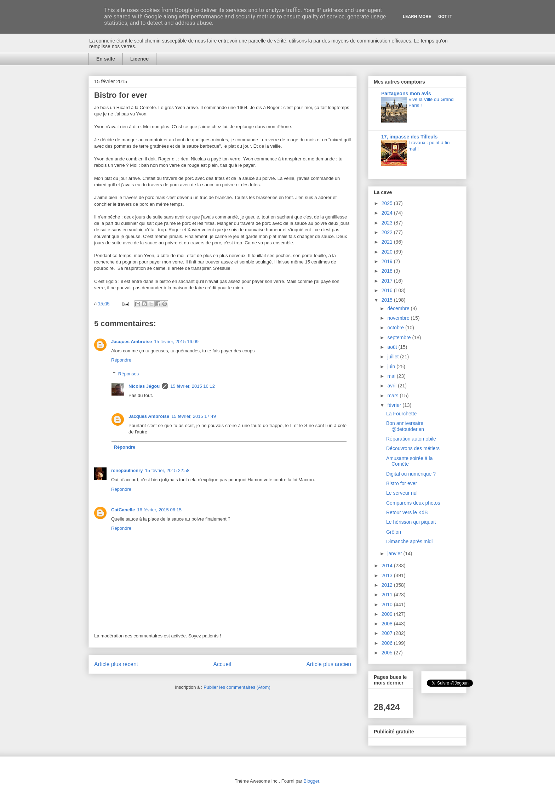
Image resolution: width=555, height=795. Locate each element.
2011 (388, 594)
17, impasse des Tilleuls (409, 137)
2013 (388, 575)
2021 (388, 242)
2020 (388, 252)
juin (391, 366)
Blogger (311, 781)
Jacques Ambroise (131, 341)
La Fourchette (401, 413)
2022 (388, 232)
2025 (388, 203)
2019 (388, 261)
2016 (388, 290)
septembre (399, 337)
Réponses (128, 373)
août (392, 347)
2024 (388, 213)
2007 (388, 633)
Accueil (222, 664)
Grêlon (393, 532)
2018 (388, 271)
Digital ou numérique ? (411, 474)
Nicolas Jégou (144, 386)
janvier (395, 553)
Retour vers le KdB (407, 512)
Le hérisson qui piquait (411, 522)
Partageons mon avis (406, 93)
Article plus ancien (328, 664)
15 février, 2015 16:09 (176, 341)
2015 (388, 300)
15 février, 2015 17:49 (193, 416)
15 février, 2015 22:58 (167, 470)
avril (392, 385)
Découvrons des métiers (413, 448)
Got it (445, 16)
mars (393, 395)
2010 (388, 604)
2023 (388, 223)
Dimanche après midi (409, 541)
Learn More (417, 16)
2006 (388, 643)
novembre (399, 318)
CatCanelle (123, 509)
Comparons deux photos (413, 503)
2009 (388, 614)
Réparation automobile (411, 439)
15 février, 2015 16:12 (192, 386)
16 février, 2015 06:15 (159, 509)
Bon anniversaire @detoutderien (405, 426)
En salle (105, 59)
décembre (399, 308)
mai (391, 376)
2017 (388, 281)
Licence (139, 59)
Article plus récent (116, 664)
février (394, 405)
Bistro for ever (401, 483)
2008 (388, 623)
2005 (388, 652)
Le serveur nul (402, 493)
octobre (396, 327)
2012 (388, 585)
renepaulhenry (127, 470)
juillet (393, 356)
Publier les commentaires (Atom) (237, 687)
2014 (388, 565)
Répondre (121, 360)
